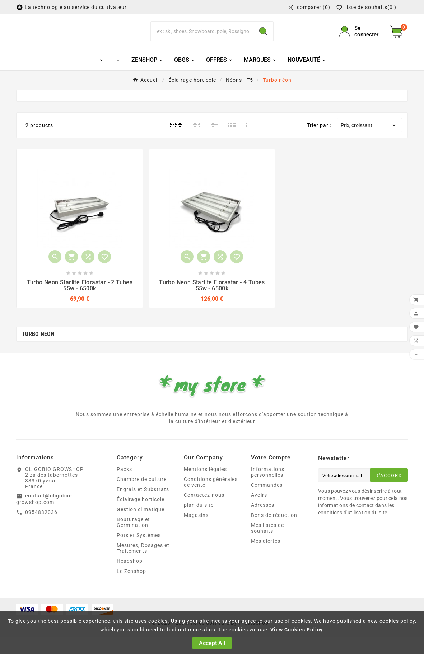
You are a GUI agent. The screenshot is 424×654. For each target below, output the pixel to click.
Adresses (262, 522)
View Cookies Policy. (297, 629)
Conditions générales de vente (211, 499)
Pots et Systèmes (139, 552)
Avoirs (259, 512)
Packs (124, 486)
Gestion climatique (140, 526)
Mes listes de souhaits (267, 545)
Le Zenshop (131, 588)
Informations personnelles (267, 489)
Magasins (196, 532)
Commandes (267, 502)
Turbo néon (38, 351)
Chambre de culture (142, 496)
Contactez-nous (204, 512)
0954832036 (41, 529)
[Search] (263, 40)
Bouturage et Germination (133, 539)
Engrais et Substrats (143, 506)
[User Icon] (360, 39)
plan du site (199, 522)
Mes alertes (265, 558)
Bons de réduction (274, 532)
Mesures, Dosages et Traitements (143, 565)
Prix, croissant (369, 142)
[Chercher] (202, 40)
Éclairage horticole (140, 516)
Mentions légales (205, 486)
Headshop (130, 578)
